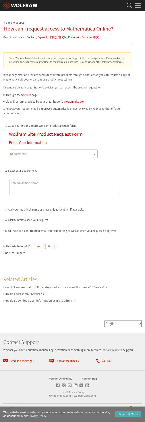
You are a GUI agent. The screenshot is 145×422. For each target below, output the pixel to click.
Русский (87, 37)
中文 (96, 37)
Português (74, 37)
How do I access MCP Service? (22, 294)
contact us (118, 58)
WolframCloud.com (85, 395)
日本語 (52, 37)
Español (42, 37)
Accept (128, 414)
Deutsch (31, 37)
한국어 (62, 37)
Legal (64, 392)
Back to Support (15, 23)
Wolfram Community (60, 378)
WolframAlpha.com (60, 395)
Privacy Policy (77, 392)
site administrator (74, 102)
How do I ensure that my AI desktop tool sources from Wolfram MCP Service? (53, 287)
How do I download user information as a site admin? (38, 301)
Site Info (26, 95)
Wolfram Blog (89, 378)
